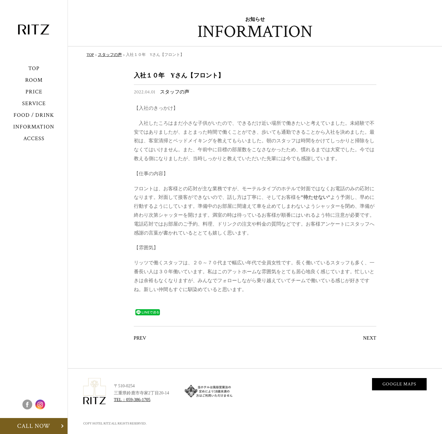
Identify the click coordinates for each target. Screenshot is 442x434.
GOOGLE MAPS (399, 384)
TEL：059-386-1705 (132, 399)
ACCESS (34, 138)
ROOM (34, 80)
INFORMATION (33, 126)
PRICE (33, 91)
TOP (34, 68)
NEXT (369, 338)
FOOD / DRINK (34, 115)
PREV (140, 338)
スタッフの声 (174, 92)
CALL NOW (33, 426)
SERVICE (34, 103)
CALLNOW (420, 412)
